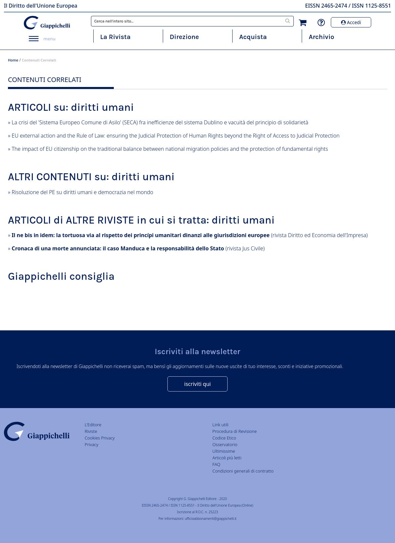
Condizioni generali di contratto (243, 471)
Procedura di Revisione (234, 431)
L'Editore (93, 425)
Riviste (91, 431)
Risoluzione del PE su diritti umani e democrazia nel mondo (82, 192)
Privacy (91, 444)
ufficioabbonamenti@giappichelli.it (211, 518)
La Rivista (115, 37)
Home (13, 60)
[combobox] (192, 21)
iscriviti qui (197, 384)
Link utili (220, 425)
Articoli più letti (226, 458)
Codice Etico (224, 438)
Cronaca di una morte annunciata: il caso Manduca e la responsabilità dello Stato (118, 248)
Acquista (253, 37)
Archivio (321, 37)
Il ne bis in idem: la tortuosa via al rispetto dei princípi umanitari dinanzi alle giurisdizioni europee (141, 235)
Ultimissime (223, 451)
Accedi (351, 22)
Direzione (184, 37)
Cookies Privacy (100, 438)
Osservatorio (224, 444)
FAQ (216, 464)
